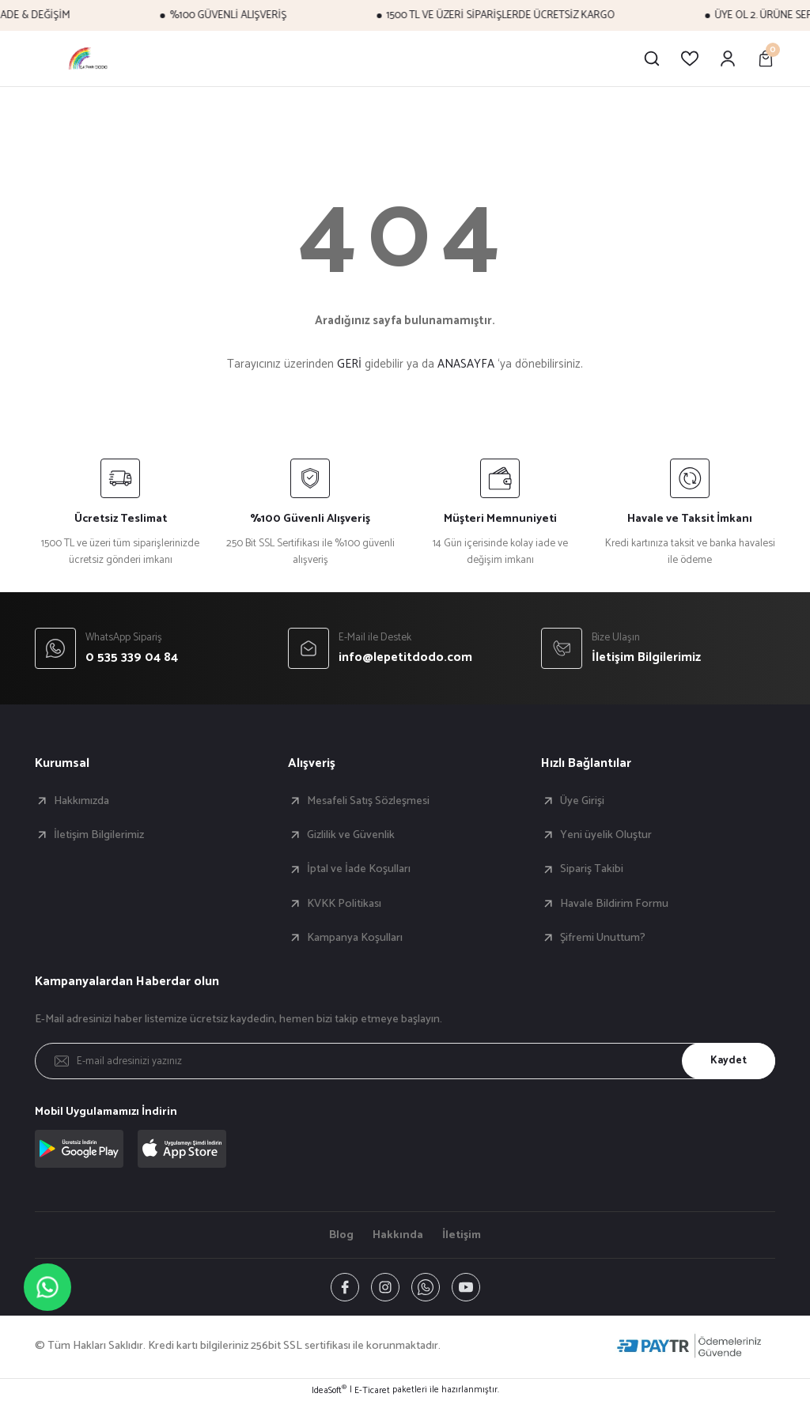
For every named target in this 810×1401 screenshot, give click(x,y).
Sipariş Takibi (591, 869)
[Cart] (765, 58)
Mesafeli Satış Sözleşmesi (368, 801)
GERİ (349, 364)
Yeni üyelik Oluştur (606, 835)
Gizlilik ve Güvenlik (351, 835)
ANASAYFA (465, 364)
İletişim (461, 1235)
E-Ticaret (372, 1390)
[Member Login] (727, 58)
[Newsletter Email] (405, 1061)
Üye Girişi (582, 801)
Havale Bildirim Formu (614, 903)
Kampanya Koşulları (355, 937)
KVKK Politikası (344, 903)
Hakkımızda (81, 801)
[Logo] (89, 58)
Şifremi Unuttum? (602, 937)
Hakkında (398, 1235)
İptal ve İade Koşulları (359, 869)
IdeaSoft (329, 1390)
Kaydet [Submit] (728, 1060)
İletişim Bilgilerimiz (99, 835)
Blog (341, 1235)
